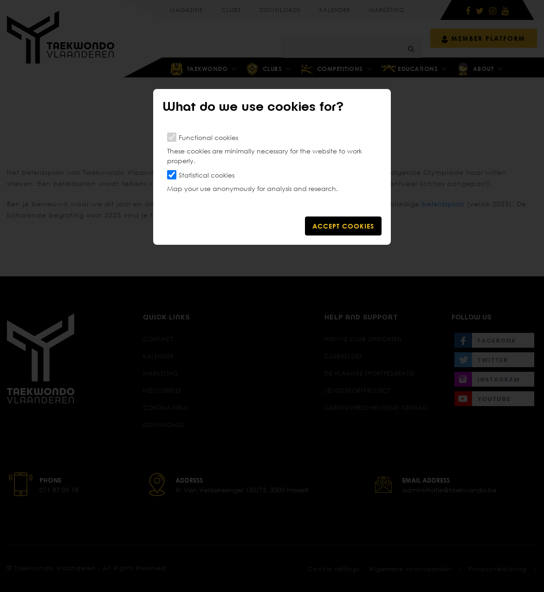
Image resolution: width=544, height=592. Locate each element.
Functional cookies (208, 137)
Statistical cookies (206, 175)
